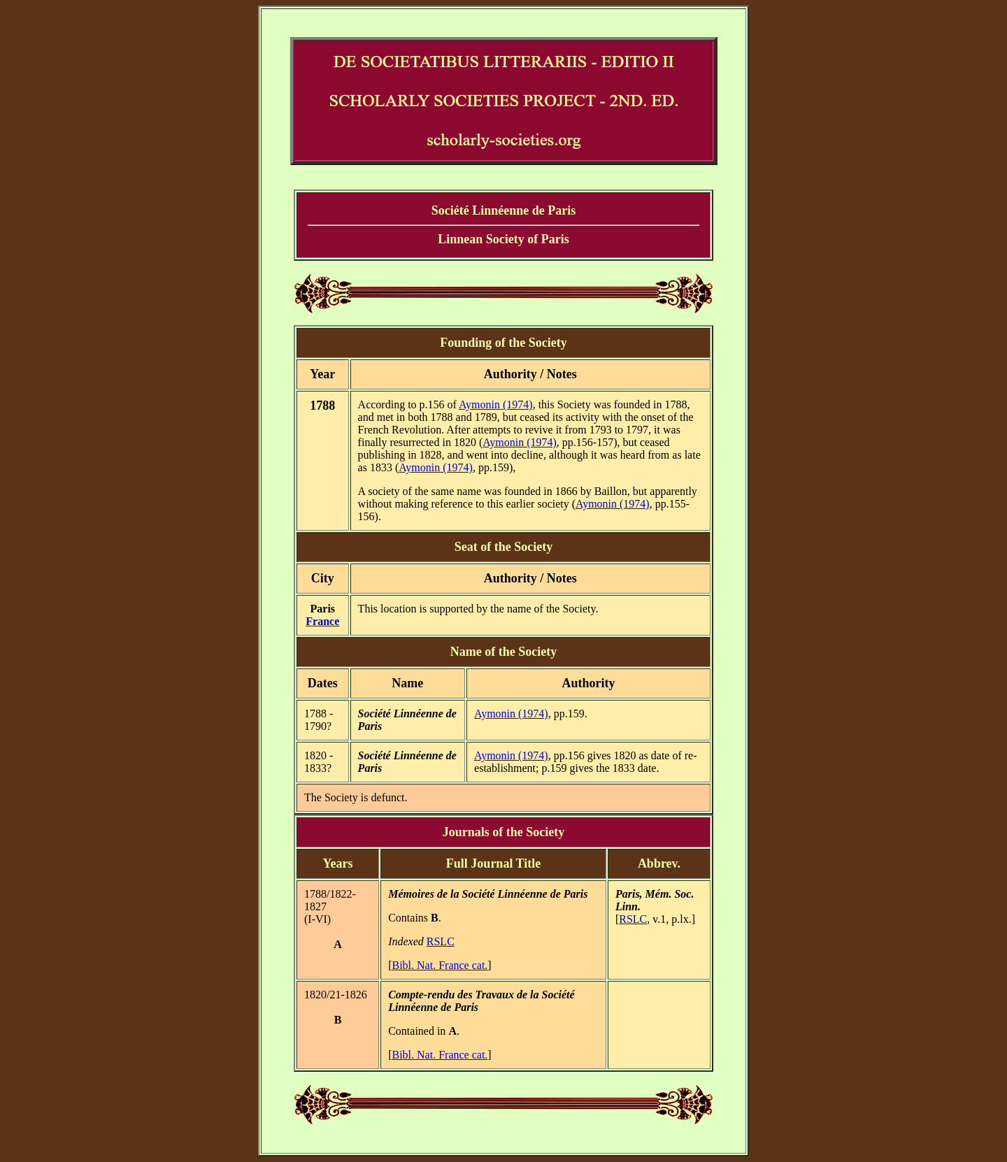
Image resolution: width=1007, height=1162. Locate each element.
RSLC (441, 941)
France (322, 621)
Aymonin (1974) (496, 404)
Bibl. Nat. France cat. (439, 965)
